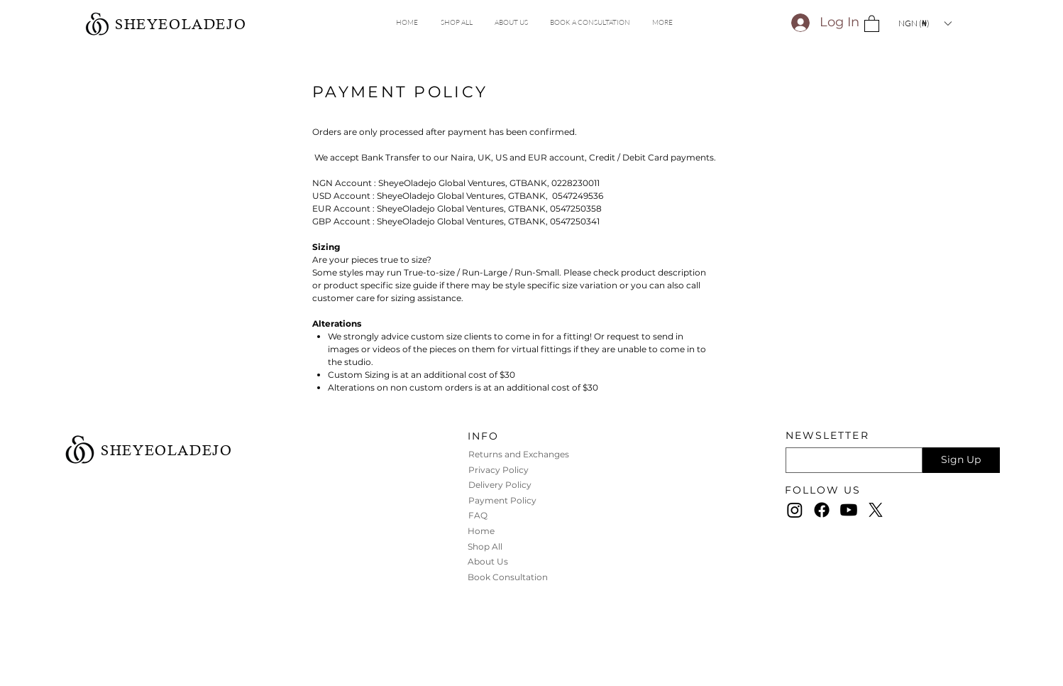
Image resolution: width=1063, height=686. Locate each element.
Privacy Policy (499, 469)
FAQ (478, 515)
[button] (662, 22)
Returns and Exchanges (519, 454)
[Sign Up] (961, 460)
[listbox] (924, 23)
